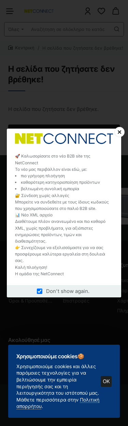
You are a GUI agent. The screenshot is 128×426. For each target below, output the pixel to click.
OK (106, 381)
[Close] (119, 132)
